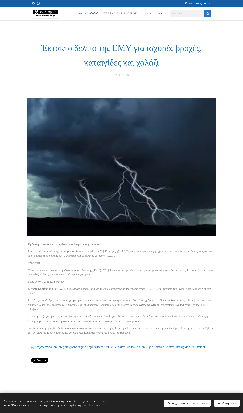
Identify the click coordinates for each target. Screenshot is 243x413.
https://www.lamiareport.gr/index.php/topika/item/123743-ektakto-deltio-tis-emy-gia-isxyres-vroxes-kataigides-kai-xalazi (120, 347)
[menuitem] (83, 13)
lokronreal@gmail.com (200, 3)
